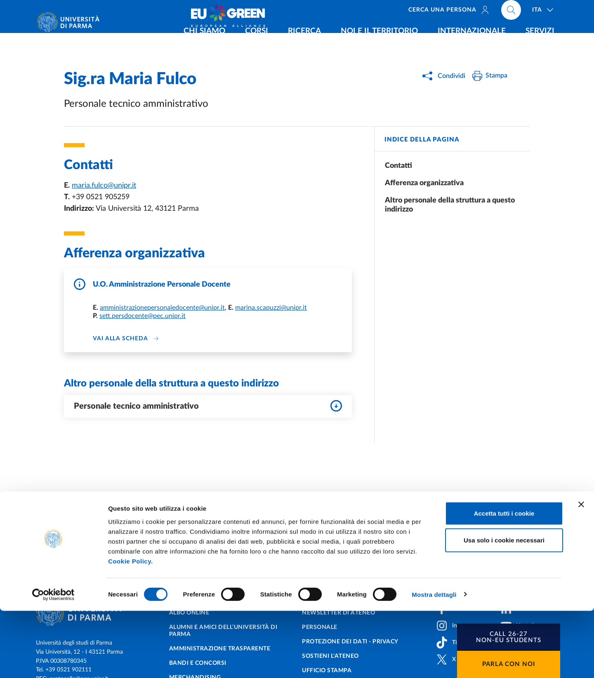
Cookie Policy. (130, 628)
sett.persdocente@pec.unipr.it (142, 316)
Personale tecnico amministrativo (208, 406)
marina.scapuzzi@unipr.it (271, 307)
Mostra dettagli (434, 661)
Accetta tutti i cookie (504, 580)
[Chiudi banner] (581, 571)
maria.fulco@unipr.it (104, 185)
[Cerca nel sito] (511, 12)
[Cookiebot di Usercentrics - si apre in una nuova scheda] (53, 662)
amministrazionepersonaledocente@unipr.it (162, 307)
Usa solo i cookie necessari (504, 607)
